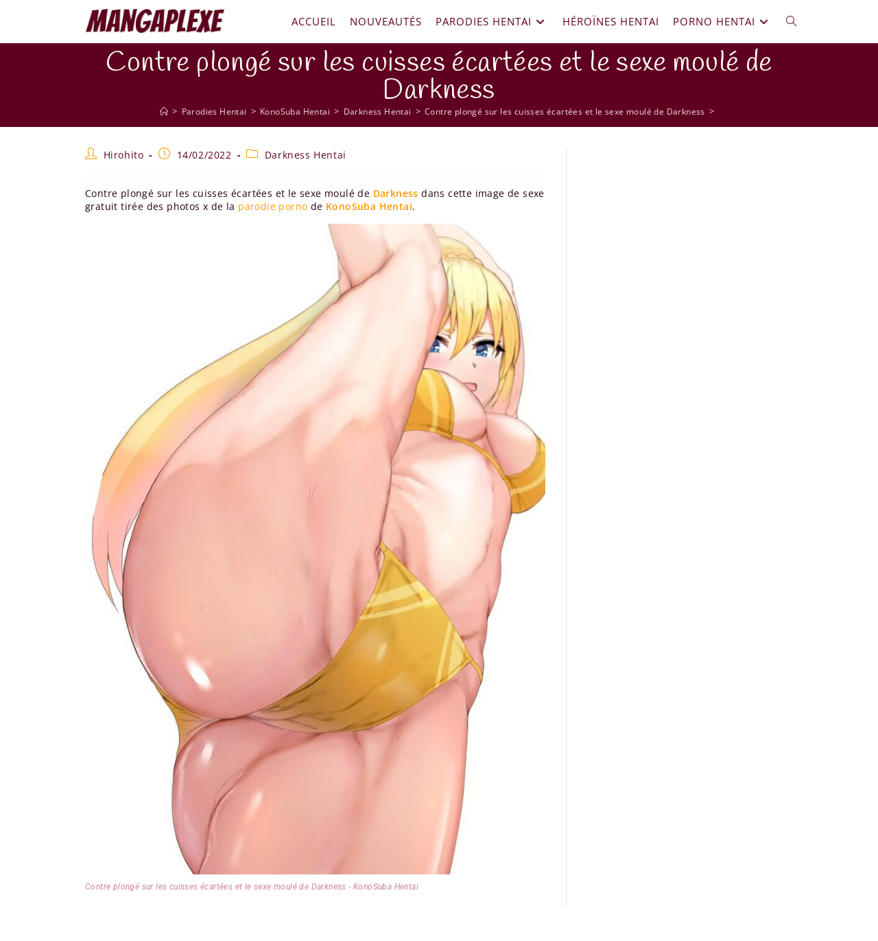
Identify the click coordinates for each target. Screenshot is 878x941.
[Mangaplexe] (151, 111)
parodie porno (272, 206)
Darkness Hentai (305, 154)
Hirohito (124, 154)
